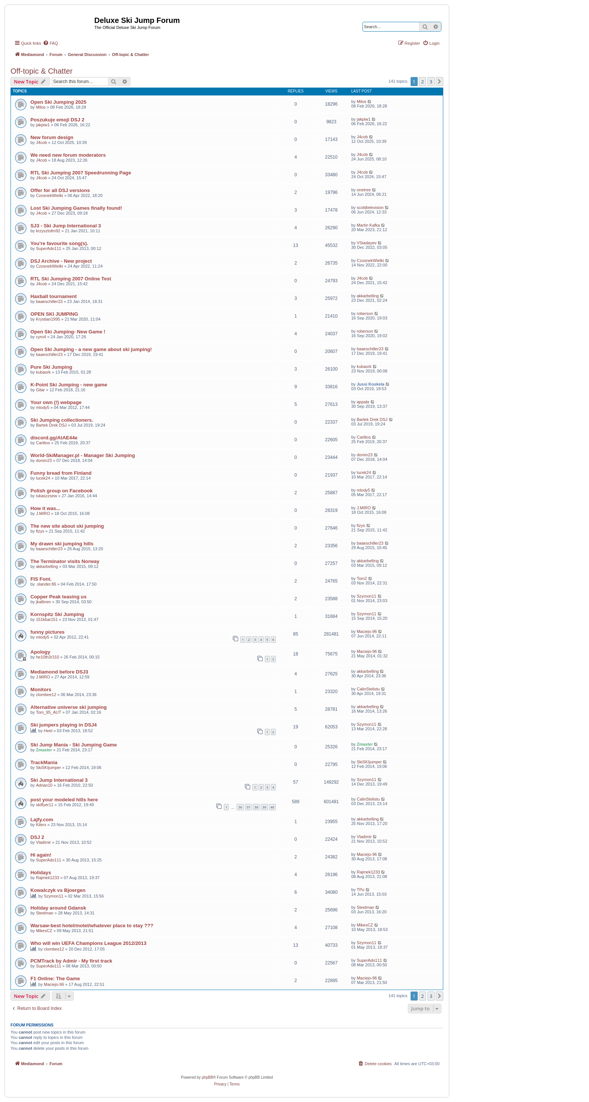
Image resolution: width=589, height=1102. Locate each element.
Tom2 (362, 578)
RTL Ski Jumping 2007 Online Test (70, 279)
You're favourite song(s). (59, 243)
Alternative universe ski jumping (68, 707)
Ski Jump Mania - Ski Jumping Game (73, 745)
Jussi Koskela (370, 384)
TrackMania (43, 762)
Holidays (40, 872)
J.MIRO (43, 513)
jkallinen (43, 601)
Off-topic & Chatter (41, 71)
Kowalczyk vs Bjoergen (58, 890)
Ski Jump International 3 (59, 780)
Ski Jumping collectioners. (61, 420)
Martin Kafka (368, 225)
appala (363, 402)
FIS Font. (40, 579)
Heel (48, 730)
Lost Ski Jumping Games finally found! (76, 208)
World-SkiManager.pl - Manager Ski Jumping (82, 455)
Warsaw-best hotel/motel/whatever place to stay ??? (91, 925)
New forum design (51, 137)
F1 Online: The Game (55, 978)
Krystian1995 (48, 319)
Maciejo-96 (367, 631)
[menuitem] (50, 43)
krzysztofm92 (48, 231)
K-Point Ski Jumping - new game (68, 385)
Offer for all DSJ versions (60, 190)
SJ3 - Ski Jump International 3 (65, 226)
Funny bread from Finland (61, 473)
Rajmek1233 (47, 877)
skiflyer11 (44, 804)
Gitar (40, 390)
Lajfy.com (41, 819)
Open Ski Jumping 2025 (58, 102)
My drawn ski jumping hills (62, 543)
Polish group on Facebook (61, 490)
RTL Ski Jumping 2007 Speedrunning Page (80, 173)
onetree (364, 190)
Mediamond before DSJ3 (59, 672)
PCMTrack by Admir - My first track (71, 961)
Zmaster (44, 750)
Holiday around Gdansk (58, 908)
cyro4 (41, 337)
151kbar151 (47, 619)
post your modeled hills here (64, 799)
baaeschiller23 (49, 301)
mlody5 (42, 407)
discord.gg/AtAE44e (53, 437)
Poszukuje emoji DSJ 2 (57, 120)
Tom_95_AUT (48, 712)
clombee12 (46, 694)
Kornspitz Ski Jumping (57, 614)
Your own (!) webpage (56, 402)
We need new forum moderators (68, 155)
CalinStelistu (368, 689)
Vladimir (43, 842)
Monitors (40, 689)
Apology (40, 652)
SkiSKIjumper (48, 767)
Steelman (44, 913)
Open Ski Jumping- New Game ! (67, 332)
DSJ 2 (37, 837)
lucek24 (43, 478)
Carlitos (43, 442)
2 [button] (422, 81)
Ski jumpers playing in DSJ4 (63, 725)
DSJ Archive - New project (61, 261)
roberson (365, 313)
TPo (360, 889)
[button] (439, 81)
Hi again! (40, 855)
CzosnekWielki (49, 195)
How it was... (45, 508)
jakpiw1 (43, 125)
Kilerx (41, 824)
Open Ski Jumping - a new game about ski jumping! (91, 349)
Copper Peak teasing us (58, 596)
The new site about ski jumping (67, 526)
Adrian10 (44, 785)
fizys (40, 531)
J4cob (41, 142)
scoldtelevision (370, 207)
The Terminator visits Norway (65, 561)
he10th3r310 (47, 657)
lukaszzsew (46, 495)
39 (264, 807)
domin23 (44, 460)
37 (248, 807)
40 (272, 807)
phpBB (207, 1077)
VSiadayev (367, 243)
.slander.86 (46, 584)
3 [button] (431, 81)
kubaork (43, 372)
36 (240, 807)
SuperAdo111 (48, 248)
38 (256, 807)
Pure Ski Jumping (51, 367)
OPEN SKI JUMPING (54, 314)
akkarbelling (368, 296)
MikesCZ (44, 930)
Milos (41, 107)
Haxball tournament (53, 296)
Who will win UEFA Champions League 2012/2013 (88, 943)
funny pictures (47, 632)
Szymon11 (366, 596)
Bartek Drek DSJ (51, 425)
